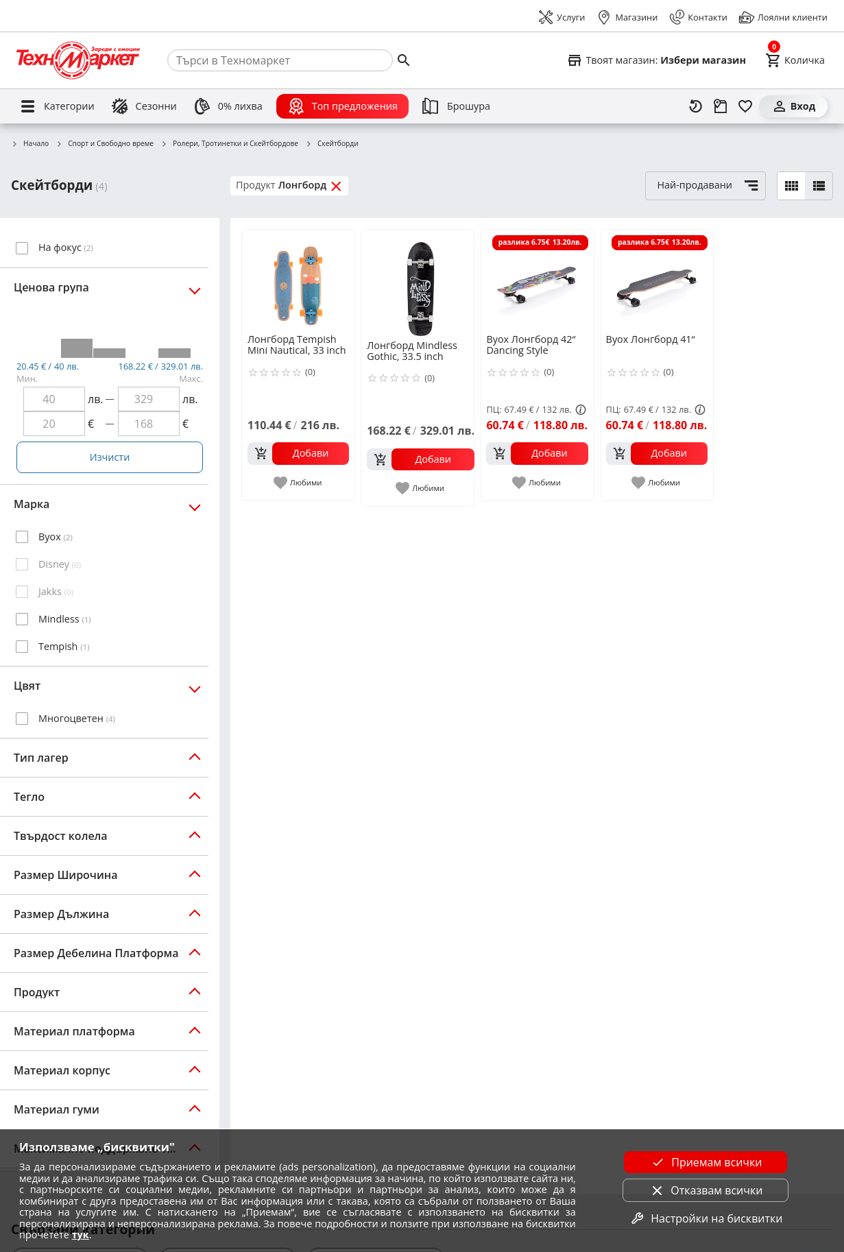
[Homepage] (78, 60)
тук (80, 1234)
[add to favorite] (298, 483)
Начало (30, 144)
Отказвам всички (705, 1190)
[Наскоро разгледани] (696, 106)
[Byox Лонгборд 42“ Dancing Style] (537, 280)
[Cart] (795, 60)
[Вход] (793, 106)
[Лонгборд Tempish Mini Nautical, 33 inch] (298, 280)
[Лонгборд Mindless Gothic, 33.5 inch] (420, 283)
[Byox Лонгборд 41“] (657, 280)
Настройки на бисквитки (705, 1218)
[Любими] (745, 106)
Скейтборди (332, 144)
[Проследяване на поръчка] (721, 106)
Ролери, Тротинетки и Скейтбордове (229, 144)
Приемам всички (705, 1162)
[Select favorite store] (656, 60)
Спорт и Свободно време (105, 144)
